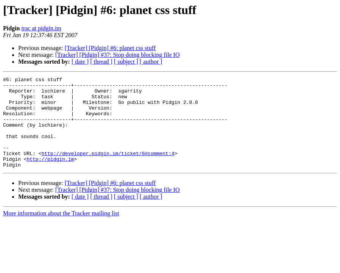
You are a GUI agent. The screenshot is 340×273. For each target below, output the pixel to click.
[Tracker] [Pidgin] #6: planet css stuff (110, 48)
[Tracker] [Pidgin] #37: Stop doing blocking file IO (117, 55)
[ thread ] (101, 61)
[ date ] (80, 61)
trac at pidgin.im (41, 28)
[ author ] (151, 61)
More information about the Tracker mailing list (61, 231)
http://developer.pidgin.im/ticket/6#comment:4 (107, 169)
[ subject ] (126, 61)
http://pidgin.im (50, 176)
